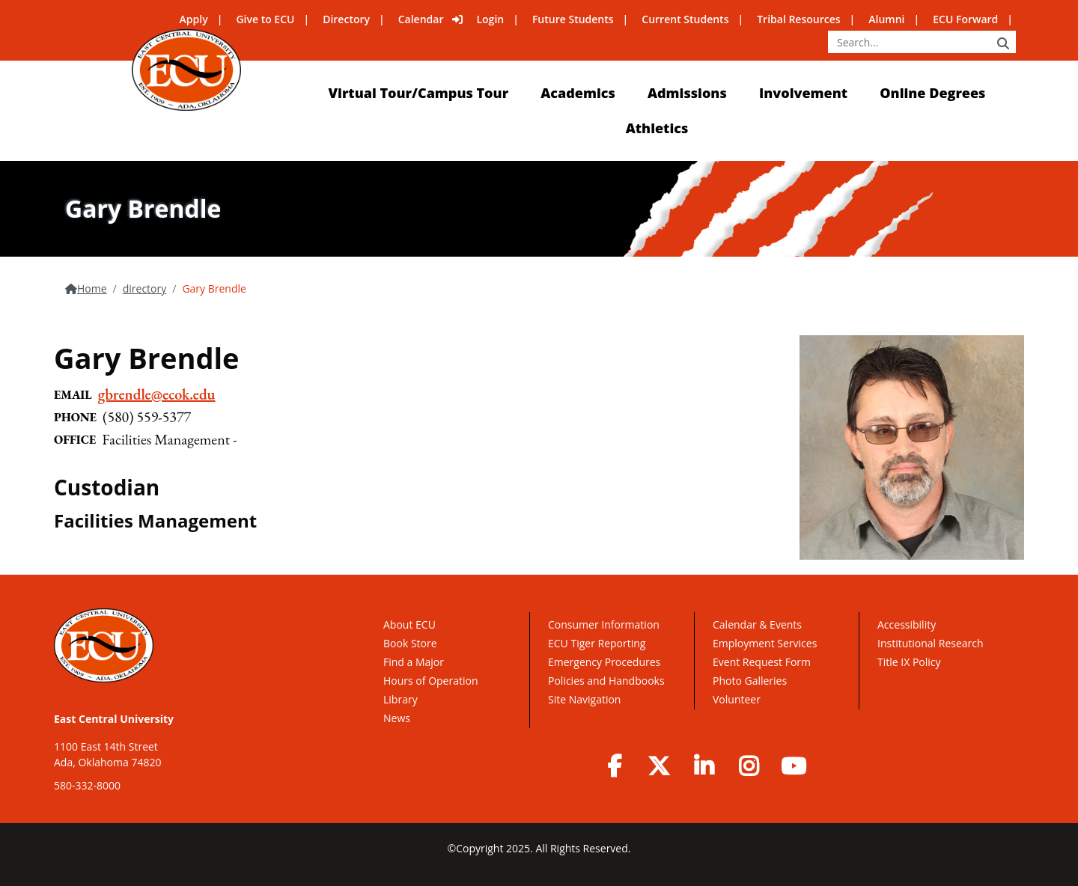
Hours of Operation (430, 680)
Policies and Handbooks (606, 680)
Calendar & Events (757, 624)
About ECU (409, 624)
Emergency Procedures (604, 662)
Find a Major (413, 662)
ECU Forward (965, 19)
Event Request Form (762, 662)
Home (92, 288)
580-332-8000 (87, 785)
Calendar (421, 19)
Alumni (886, 19)
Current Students (685, 19)
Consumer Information (604, 624)
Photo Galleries (750, 680)
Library (400, 699)
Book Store (410, 643)
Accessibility (906, 624)
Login (490, 19)
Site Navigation (584, 699)
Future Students (573, 19)
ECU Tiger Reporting (596, 643)
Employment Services (765, 643)
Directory (346, 19)
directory (145, 288)
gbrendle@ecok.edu (157, 394)
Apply (194, 19)
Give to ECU (265, 19)
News (396, 718)
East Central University (114, 719)
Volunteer (737, 699)
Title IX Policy (910, 662)
